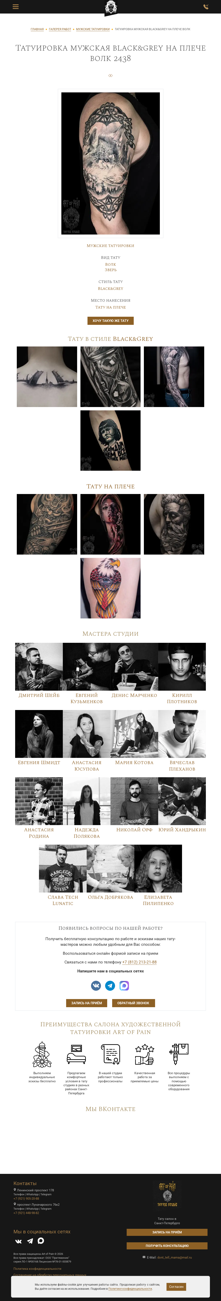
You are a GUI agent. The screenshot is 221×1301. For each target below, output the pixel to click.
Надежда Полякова (87, 833)
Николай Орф (134, 830)
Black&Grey (110, 289)
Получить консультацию (167, 1246)
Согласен (176, 1287)
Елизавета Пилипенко (158, 900)
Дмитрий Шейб (39, 695)
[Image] (47, 376)
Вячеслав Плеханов (182, 766)
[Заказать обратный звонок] (205, 7)
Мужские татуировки (110, 246)
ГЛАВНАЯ (37, 29)
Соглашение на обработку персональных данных (49, 1275)
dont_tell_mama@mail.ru (174, 1257)
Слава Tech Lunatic (63, 900)
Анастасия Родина (39, 833)
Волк (110, 264)
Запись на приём (86, 1003)
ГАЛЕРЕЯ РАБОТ (60, 29)
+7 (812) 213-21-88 (139, 962)
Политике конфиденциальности (130, 1288)
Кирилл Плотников (182, 699)
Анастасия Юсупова (87, 766)
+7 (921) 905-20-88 (26, 1198)
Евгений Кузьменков (86, 699)
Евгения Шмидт (39, 762)
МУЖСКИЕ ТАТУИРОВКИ (93, 29)
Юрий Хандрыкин (182, 830)
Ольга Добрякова (110, 897)
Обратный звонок (133, 1003)
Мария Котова (134, 762)
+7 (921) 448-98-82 (26, 1213)
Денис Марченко (134, 695)
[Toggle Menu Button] (15, 7)
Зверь (111, 270)
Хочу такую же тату (111, 321)
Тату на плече (110, 307)
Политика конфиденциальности (37, 1268)
